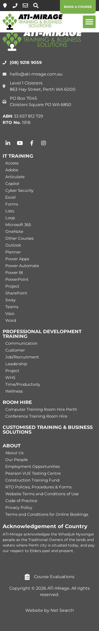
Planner (13, 251)
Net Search (62, 610)
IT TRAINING (18, 156)
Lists (9, 210)
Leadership (16, 363)
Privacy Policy (18, 507)
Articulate (15, 176)
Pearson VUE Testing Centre (33, 473)
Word (10, 320)
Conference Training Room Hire (36, 416)
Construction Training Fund (32, 480)
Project (12, 286)
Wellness (14, 391)
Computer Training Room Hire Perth (41, 409)
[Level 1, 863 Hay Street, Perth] (5, 5)
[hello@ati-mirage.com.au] (25, 5)
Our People (16, 459)
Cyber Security (19, 190)
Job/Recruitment (22, 356)
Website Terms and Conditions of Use (42, 493)
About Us (14, 452)
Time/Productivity (22, 384)
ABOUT (12, 446)
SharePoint (16, 293)
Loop (10, 217)
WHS (10, 377)
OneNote (14, 231)
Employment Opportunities (32, 466)
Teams (11, 306)
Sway (10, 299)
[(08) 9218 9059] (15, 5)
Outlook (13, 245)
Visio (9, 313)
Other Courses (19, 238)
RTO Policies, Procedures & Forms (38, 486)
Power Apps (17, 258)
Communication (21, 343)
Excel (10, 197)
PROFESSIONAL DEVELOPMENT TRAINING (42, 334)
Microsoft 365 (18, 224)
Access (11, 163)
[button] (89, 22)
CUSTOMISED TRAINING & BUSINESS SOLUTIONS (48, 429)
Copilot (12, 183)
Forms (11, 204)
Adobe (11, 169)
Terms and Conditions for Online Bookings (46, 514)
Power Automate (22, 265)
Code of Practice (21, 500)
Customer (15, 350)
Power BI (14, 272)
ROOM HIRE (17, 402)
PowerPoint (17, 279)
